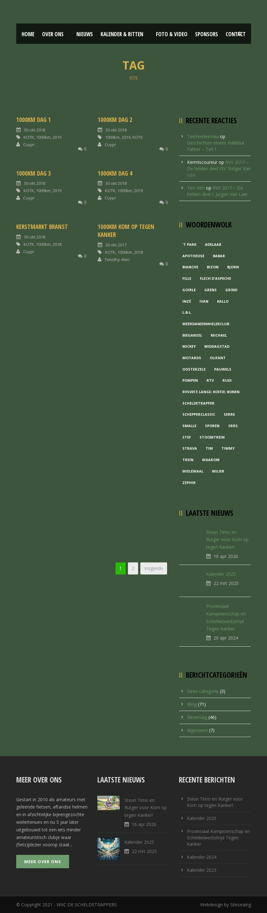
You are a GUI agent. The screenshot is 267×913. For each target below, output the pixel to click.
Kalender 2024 (201, 857)
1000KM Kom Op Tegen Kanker (126, 231)
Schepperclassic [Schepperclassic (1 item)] (198, 414)
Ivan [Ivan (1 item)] (204, 301)
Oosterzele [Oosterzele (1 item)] (194, 369)
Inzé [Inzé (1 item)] (186, 301)
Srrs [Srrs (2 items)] (233, 425)
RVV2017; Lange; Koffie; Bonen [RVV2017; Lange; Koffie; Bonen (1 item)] (211, 391)
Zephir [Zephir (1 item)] (189, 482)
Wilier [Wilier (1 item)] (218, 471)
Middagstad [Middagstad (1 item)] (216, 346)
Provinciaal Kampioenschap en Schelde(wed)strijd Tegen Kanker (218, 837)
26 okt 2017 (116, 245)
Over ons (53, 34)
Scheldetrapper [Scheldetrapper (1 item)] (198, 403)
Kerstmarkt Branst (42, 227)
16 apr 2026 (226, 556)
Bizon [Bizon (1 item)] (213, 267)
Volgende (153, 568)
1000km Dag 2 (115, 120)
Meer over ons (42, 861)
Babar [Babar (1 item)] (219, 255)
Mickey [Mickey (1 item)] (189, 346)
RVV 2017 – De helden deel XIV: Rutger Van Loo (218, 168)
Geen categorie (203, 691)
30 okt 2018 (34, 130)
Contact (236, 34)
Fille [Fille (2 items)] (186, 278)
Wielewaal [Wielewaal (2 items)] (192, 471)
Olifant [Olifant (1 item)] (218, 357)
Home (28, 34)
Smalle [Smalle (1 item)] (189, 425)
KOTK (29, 137)
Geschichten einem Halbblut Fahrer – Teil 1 (215, 146)
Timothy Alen (117, 259)
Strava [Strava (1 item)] (189, 448)
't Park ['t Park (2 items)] (189, 244)
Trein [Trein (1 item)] (187, 459)
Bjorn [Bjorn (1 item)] (233, 267)
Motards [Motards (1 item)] (191, 357)
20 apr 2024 (226, 638)
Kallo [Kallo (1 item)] (222, 301)
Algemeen (197, 730)
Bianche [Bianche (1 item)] (190, 267)
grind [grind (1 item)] (231, 289)
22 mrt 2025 (226, 583)
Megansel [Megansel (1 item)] (192, 335)
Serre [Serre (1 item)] (229, 414)
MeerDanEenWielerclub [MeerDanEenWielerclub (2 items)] (205, 323)
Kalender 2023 (201, 870)
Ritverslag (197, 717)
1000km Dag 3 (33, 173)
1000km (43, 137)
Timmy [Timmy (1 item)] (228, 448)
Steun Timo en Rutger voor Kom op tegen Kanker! (227, 539)
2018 (57, 244)
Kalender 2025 (221, 574)
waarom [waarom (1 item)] (211, 459)
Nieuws (84, 34)
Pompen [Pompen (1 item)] (190, 380)
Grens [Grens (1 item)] (210, 289)
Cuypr (29, 144)
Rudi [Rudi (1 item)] (227, 380)
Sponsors (206, 34)
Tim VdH (196, 188)
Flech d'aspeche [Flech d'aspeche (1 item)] (215, 278)
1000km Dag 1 (33, 120)
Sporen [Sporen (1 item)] (212, 425)
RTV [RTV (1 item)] (210, 380)
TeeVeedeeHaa (203, 136)
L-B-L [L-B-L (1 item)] (186, 312)
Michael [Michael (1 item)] (219, 335)
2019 (57, 137)
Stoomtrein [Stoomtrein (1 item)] (212, 437)
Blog (192, 704)
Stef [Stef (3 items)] (186, 437)
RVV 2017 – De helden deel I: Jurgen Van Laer (217, 191)
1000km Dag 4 (115, 173)
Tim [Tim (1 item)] (209, 448)
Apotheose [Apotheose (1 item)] (193, 255)
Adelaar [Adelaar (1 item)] (213, 244)
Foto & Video (171, 34)
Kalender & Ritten (122, 34)
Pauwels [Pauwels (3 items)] (222, 369)
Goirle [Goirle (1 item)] (189, 289)
